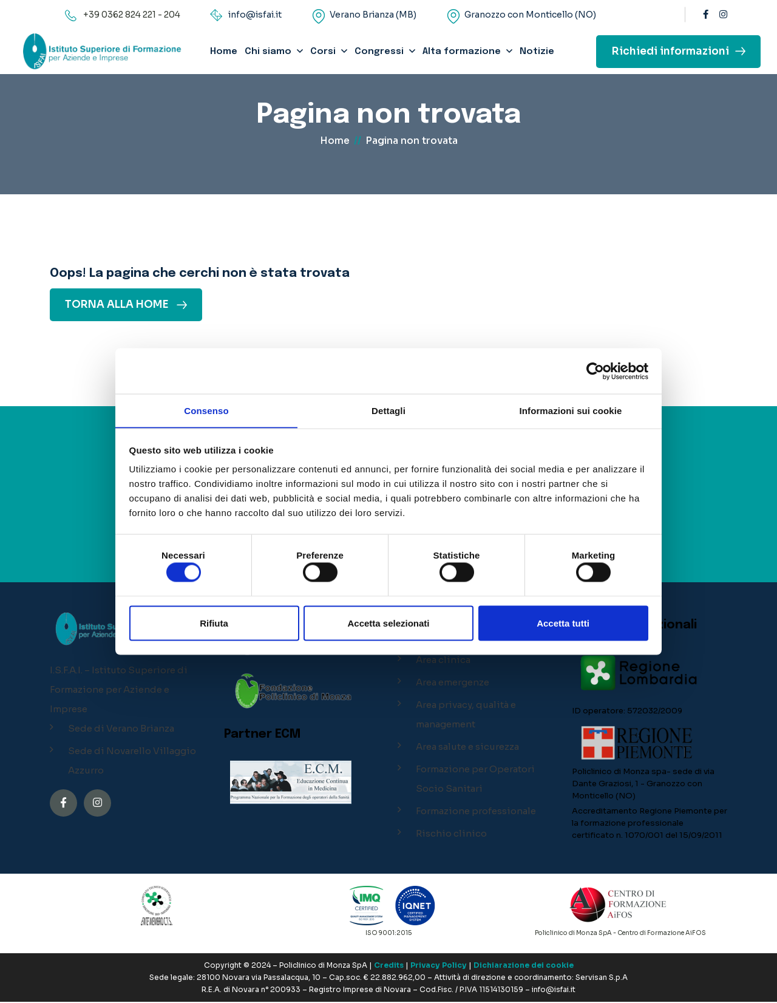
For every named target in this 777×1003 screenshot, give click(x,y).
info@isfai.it (255, 14)
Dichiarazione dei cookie (523, 966)
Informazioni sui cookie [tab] (571, 410)
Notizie (537, 51)
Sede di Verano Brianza (121, 729)
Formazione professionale (476, 812)
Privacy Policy (438, 966)
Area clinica (443, 661)
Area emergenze (452, 683)
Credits (389, 966)
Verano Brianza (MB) (373, 14)
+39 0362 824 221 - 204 (131, 14)
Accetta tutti (563, 623)
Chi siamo (268, 51)
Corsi (323, 51)
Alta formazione (461, 51)
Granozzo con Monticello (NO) (530, 14)
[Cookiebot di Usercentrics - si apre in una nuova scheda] (595, 371)
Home (223, 51)
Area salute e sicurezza (467, 747)
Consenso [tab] (206, 410)
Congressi (379, 51)
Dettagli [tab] (388, 410)
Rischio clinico (451, 834)
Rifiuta (214, 623)
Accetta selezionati (388, 623)
